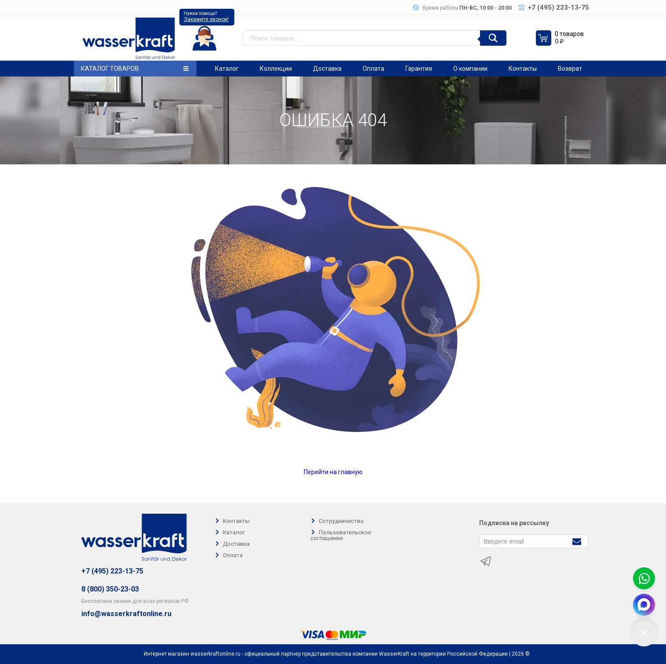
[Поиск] (493, 38)
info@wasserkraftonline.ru (126, 613)
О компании (470, 68)
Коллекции (276, 68)
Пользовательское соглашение (340, 535)
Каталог (227, 68)
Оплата (373, 68)
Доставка (327, 68)
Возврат (570, 68)
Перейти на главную (333, 471)
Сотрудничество (341, 521)
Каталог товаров (135, 68)
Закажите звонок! (206, 19)
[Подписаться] (577, 540)
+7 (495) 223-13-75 (112, 571)
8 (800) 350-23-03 (110, 589)
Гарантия (418, 68)
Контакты (523, 68)
